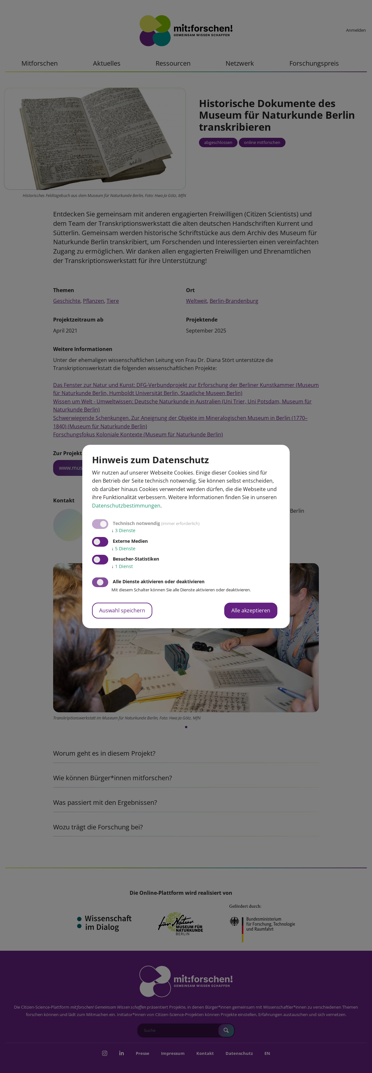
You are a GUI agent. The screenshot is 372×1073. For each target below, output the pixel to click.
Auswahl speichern (122, 610)
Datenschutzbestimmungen (126, 505)
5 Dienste (123, 548)
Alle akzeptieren (250, 610)
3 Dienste (123, 530)
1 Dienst (122, 566)
